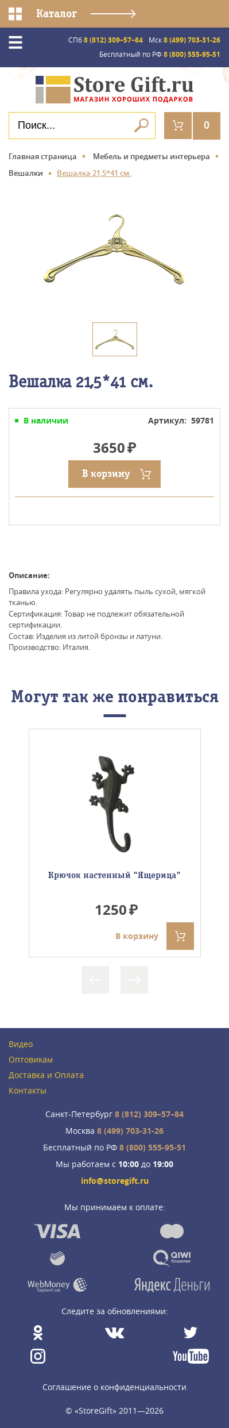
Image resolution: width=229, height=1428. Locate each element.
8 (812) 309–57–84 (105, 40)
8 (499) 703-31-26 (184, 40)
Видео (21, 1044)
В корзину (106, 474)
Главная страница (43, 156)
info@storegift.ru (115, 1181)
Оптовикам (31, 1060)
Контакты (27, 1091)
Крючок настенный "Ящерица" (114, 875)
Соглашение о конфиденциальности (114, 1386)
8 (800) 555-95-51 (159, 54)
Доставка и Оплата (46, 1075)
